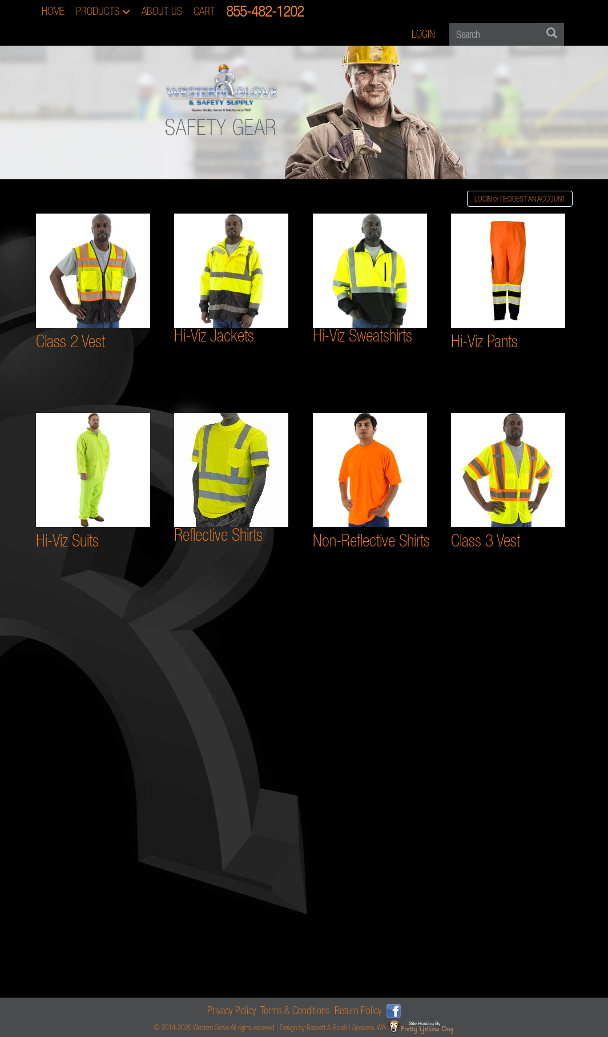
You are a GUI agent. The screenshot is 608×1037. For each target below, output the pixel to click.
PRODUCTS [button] (103, 11)
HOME (53, 11)
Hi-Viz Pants (484, 341)
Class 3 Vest (485, 540)
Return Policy (358, 1010)
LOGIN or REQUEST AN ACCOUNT (519, 198)
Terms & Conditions (295, 1010)
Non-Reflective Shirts (371, 540)
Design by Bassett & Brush (313, 1027)
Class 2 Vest (70, 341)
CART (204, 11)
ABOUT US (162, 11)
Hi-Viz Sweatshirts (362, 335)
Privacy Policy (231, 1010)
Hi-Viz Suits (67, 540)
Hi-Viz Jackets (214, 335)
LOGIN (423, 34)
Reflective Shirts (218, 534)
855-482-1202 (265, 11)
